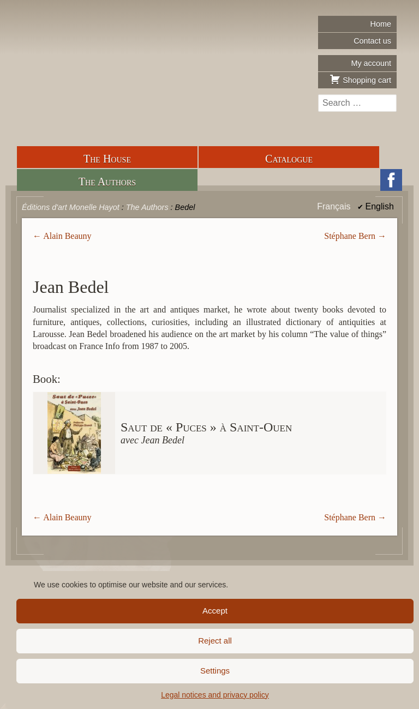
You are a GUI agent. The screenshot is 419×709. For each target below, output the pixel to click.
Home (380, 24)
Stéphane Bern (349, 236)
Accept (215, 610)
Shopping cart (360, 79)
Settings (215, 670)
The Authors (107, 182)
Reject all (215, 640)
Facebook (391, 180)
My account (371, 63)
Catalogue (289, 159)
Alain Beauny (67, 236)
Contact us (372, 41)
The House (107, 159)
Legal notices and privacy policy (215, 694)
